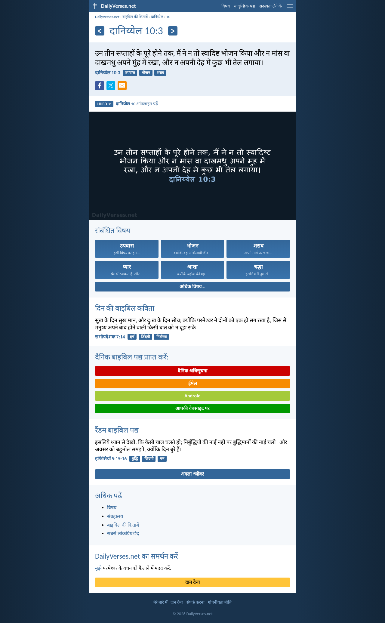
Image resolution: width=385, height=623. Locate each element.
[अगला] (172, 30)
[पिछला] (99, 30)
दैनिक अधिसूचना (192, 371)
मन (162, 458)
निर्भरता (161, 337)
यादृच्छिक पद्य (244, 6)
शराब (160, 72)
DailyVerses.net (107, 16)
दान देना (192, 582)
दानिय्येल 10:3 (107, 73)
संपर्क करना (195, 602)
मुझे (98, 568)
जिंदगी (145, 337)
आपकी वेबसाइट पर (192, 408)
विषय (225, 6)
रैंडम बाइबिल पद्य (117, 430)
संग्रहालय (115, 516)
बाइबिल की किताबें (135, 16)
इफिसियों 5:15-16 (111, 458)
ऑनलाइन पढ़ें (137, 103)
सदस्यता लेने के (270, 6)
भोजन (145, 72)
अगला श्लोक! (192, 474)
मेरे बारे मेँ (160, 602)
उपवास (130, 72)
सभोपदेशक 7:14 (110, 337)
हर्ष (132, 337)
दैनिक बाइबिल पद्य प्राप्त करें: (131, 357)
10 (168, 16)
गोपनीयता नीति (220, 602)
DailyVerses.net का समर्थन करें (136, 556)
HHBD (104, 104)
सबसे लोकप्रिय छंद (123, 533)
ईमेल (192, 383)
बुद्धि (135, 458)
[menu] (290, 8)
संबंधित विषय (112, 230)
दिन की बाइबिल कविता (124, 308)
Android (192, 396)
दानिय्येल (157, 16)
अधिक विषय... (192, 286)
